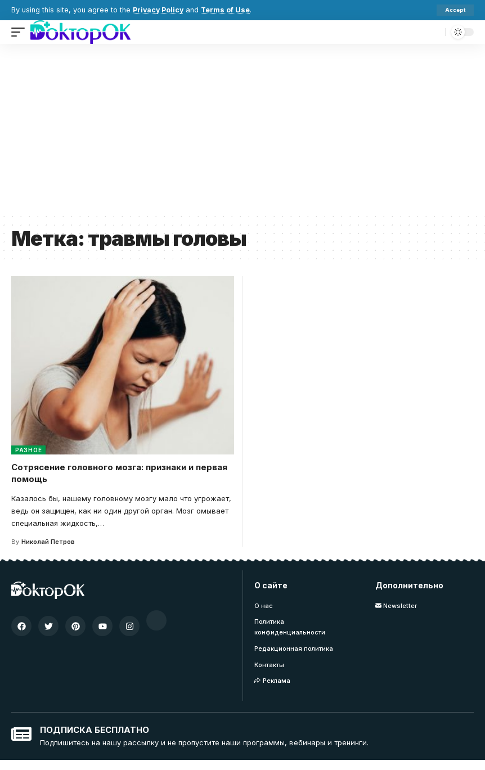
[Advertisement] (242, 128)
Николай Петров (48, 542)
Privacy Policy (159, 10)
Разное (28, 450)
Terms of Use (227, 10)
